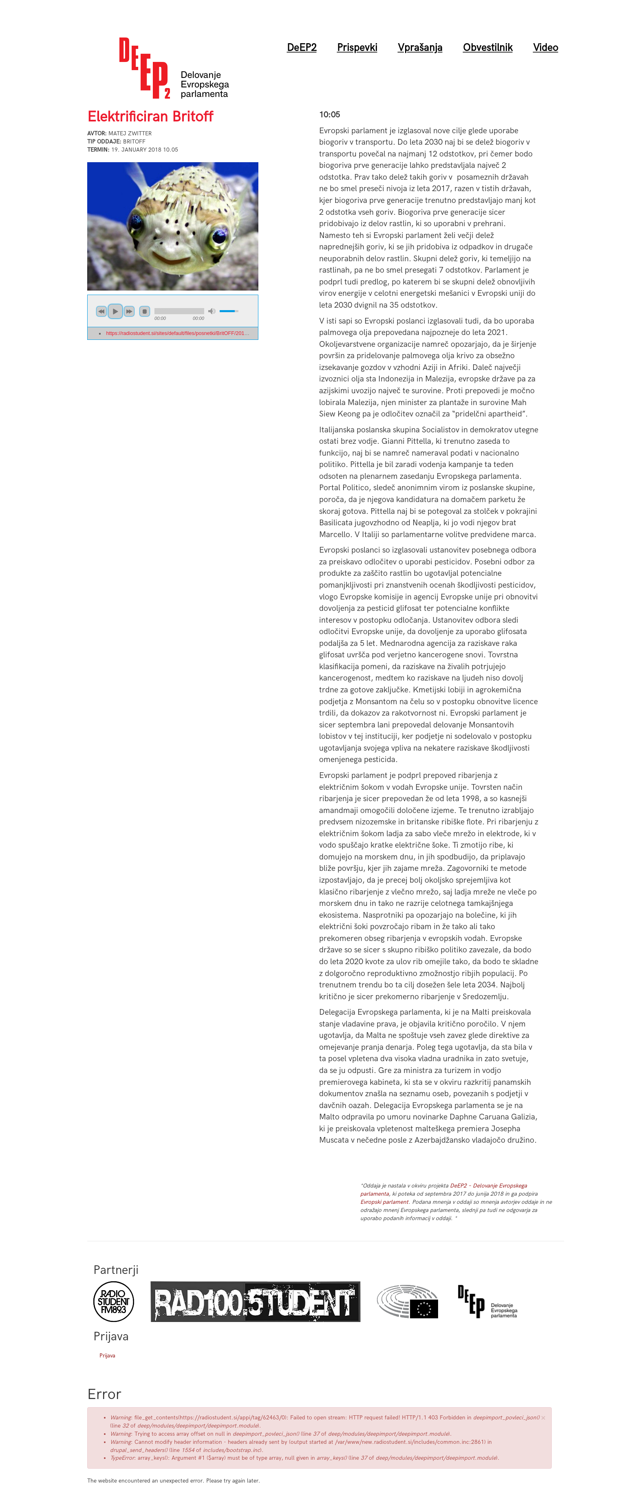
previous (101, 311)
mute (212, 311)
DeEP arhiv (487, 1301)
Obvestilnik (488, 48)
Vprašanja (420, 48)
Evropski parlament (384, 1202)
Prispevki (357, 48)
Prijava (107, 1355)
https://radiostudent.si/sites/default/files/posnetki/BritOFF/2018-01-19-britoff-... (194, 333)
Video (545, 48)
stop (144, 311)
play (115, 311)
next (129, 311)
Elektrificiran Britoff (150, 117)
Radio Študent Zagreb (255, 1301)
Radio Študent (113, 1301)
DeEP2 (302, 48)
